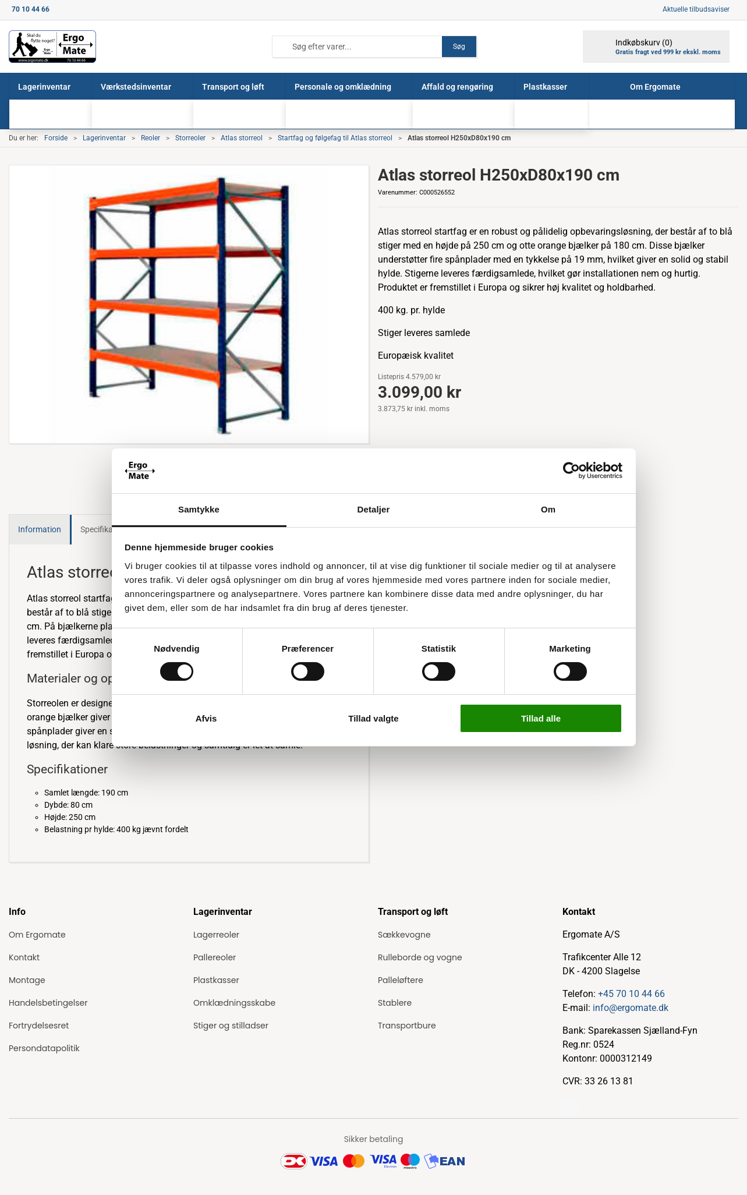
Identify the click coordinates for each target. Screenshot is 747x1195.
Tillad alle (541, 718)
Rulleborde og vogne (420, 957)
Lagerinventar (104, 138)
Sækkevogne (404, 935)
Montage (27, 980)
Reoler (150, 138)
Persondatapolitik (44, 1048)
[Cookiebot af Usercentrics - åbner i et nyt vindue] (571, 470)
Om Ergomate (37, 935)
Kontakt (24, 957)
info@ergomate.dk (630, 1007)
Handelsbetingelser (48, 1003)
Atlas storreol (242, 138)
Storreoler (190, 138)
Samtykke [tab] (199, 509)
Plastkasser (216, 980)
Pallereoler (214, 957)
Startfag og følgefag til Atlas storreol (335, 138)
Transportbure (407, 1025)
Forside (56, 138)
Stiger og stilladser (230, 1025)
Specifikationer (107, 529)
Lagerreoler (216, 935)
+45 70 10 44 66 (631, 993)
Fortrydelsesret (39, 1025)
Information (39, 529)
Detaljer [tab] (373, 509)
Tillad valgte (373, 718)
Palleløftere (400, 980)
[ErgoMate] (52, 46)
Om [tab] (548, 509)
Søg (459, 47)
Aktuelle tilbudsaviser (696, 9)
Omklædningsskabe (234, 1003)
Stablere (395, 1003)
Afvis (206, 718)
